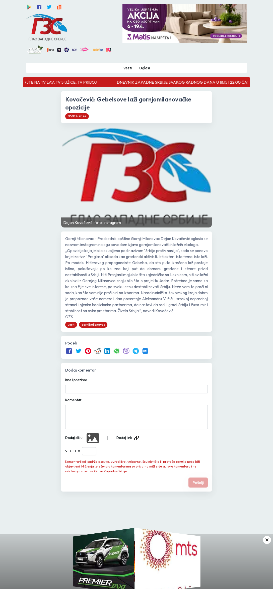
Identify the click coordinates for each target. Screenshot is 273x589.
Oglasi (144, 67)
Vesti (127, 67)
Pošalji (198, 482)
